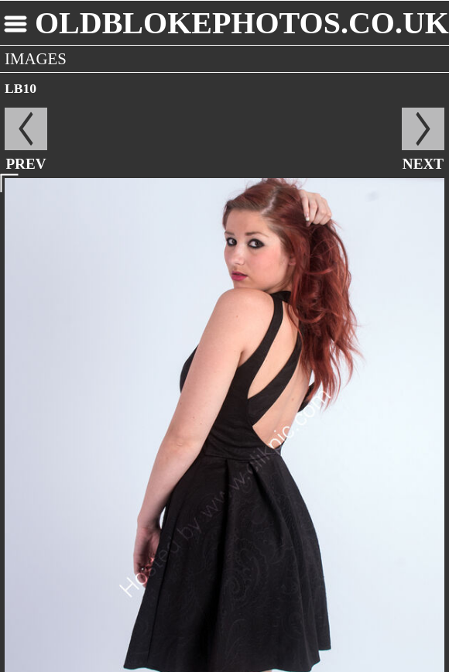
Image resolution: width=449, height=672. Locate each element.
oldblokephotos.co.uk (242, 22)
